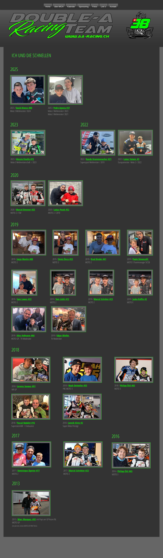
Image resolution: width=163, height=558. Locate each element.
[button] (83, 7)
